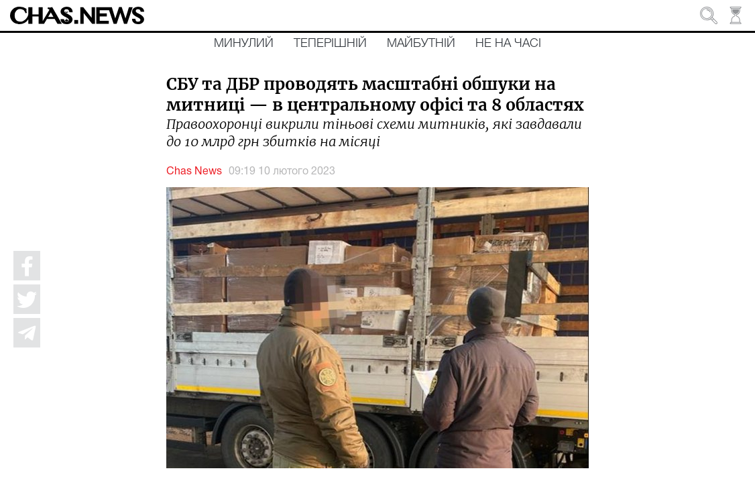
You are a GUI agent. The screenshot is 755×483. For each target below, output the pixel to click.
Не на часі (508, 43)
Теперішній (330, 43)
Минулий (244, 43)
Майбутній (421, 43)
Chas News (194, 171)
